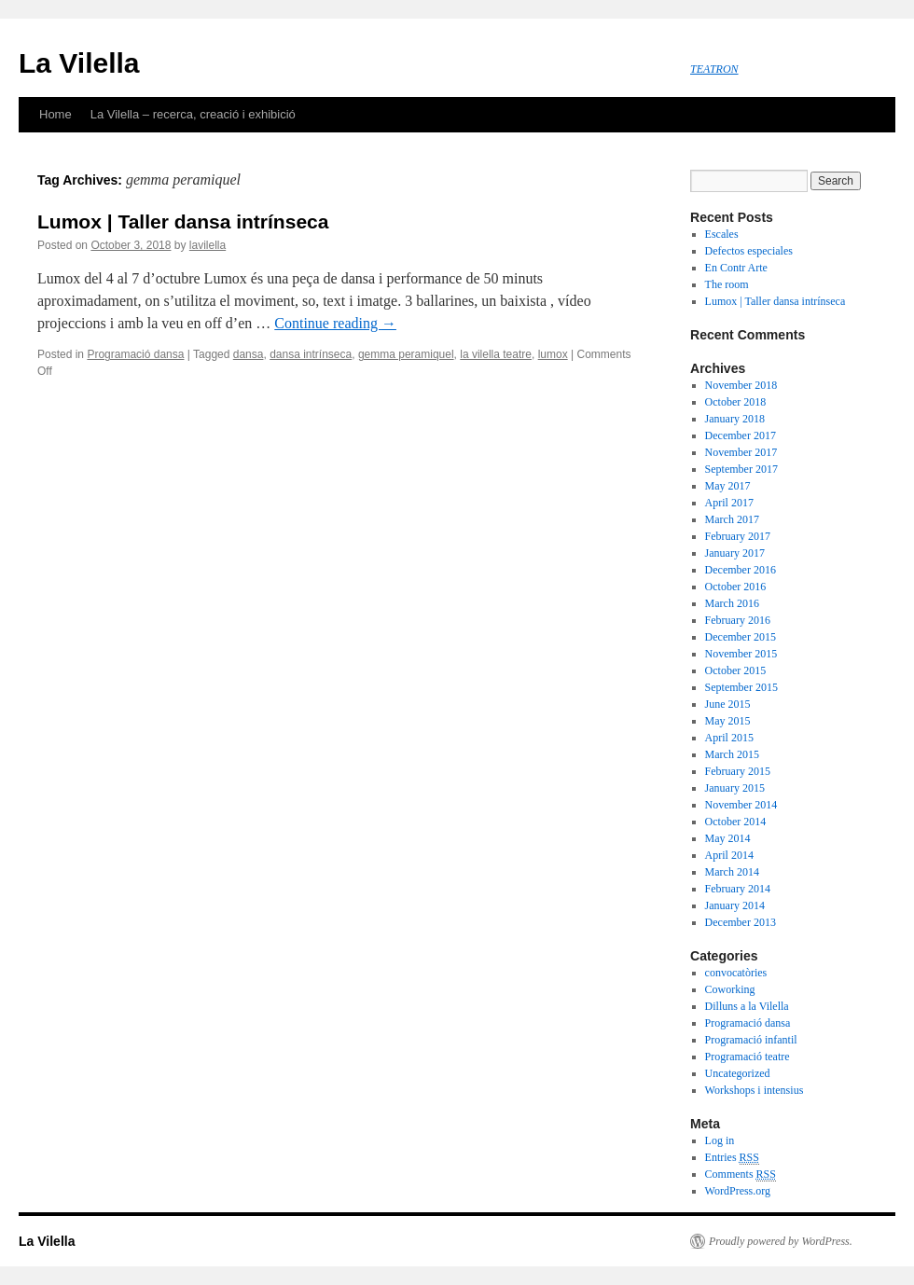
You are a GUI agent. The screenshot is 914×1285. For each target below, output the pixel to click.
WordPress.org (737, 1190)
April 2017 (729, 502)
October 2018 (736, 401)
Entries (732, 1158)
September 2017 (741, 469)
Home (55, 114)
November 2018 (741, 385)
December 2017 (740, 435)
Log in (720, 1140)
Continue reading (335, 323)
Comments (740, 1174)
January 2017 (735, 553)
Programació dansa (135, 354)
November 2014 (741, 804)
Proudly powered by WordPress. (780, 1241)
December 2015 (740, 636)
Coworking (730, 989)
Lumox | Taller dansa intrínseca (182, 221)
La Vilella (79, 63)
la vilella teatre (496, 354)
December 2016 (740, 569)
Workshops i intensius (754, 1090)
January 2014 (735, 905)
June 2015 (728, 704)
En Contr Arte (736, 267)
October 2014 (736, 821)
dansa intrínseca (311, 354)
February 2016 (737, 620)
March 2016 (732, 603)
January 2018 (735, 418)
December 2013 (740, 922)
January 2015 (735, 787)
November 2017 (741, 452)
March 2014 (732, 871)
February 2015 (737, 771)
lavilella (207, 245)
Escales (722, 234)
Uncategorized (737, 1073)
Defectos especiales (749, 250)
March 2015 (732, 754)
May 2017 (728, 485)
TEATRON (714, 69)
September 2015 (741, 687)
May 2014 (728, 838)
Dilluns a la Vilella (747, 1006)
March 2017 (732, 519)
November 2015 (741, 653)
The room (727, 284)
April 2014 (729, 855)
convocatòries (736, 972)
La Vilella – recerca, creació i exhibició (193, 114)
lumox (553, 354)
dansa (248, 354)
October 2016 (736, 586)
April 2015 (729, 737)
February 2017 (737, 536)
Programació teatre (747, 1056)
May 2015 (728, 720)
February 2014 (737, 888)
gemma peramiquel (406, 354)
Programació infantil (751, 1039)
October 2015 (736, 670)
